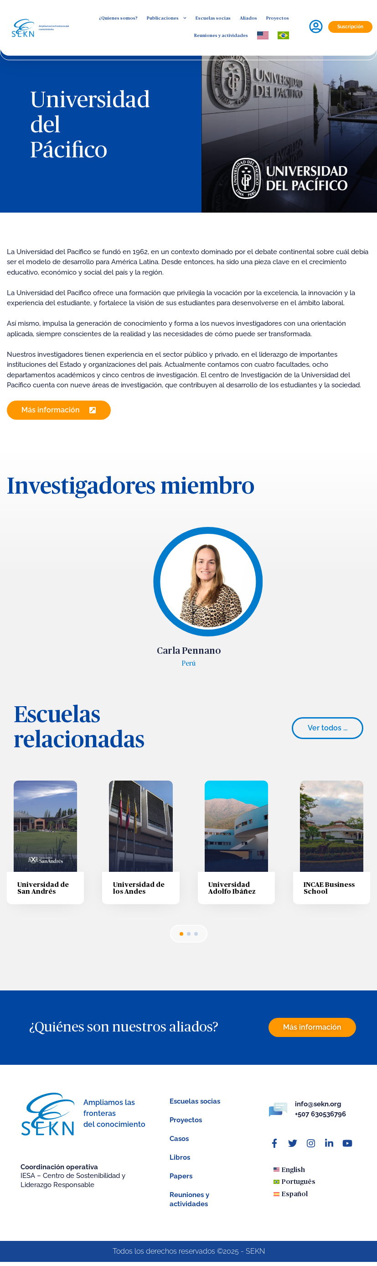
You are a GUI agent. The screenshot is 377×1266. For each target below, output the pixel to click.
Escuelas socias (213, 18)
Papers (181, 1184)
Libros (180, 1165)
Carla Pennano (189, 658)
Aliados (248, 18)
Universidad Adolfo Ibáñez (232, 895)
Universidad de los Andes (139, 895)
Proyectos (277, 18)
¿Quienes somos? (118, 18)
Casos (179, 1146)
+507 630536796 (320, 1122)
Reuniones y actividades (221, 35)
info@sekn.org (318, 1111)
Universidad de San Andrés (43, 895)
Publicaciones (166, 18)
